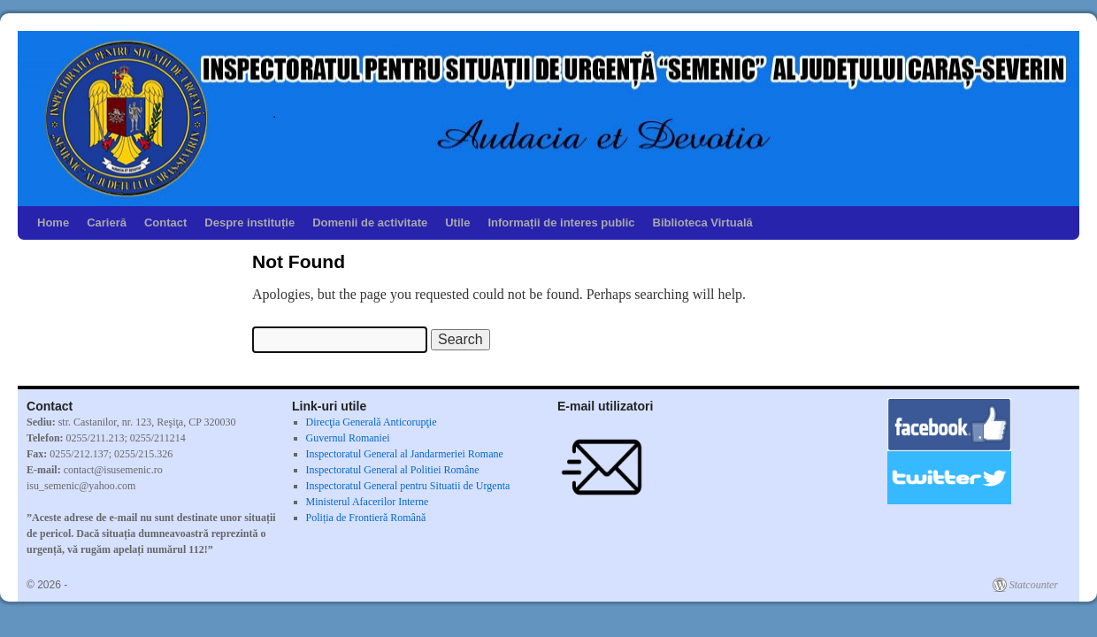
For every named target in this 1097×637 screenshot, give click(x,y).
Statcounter (1033, 585)
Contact (165, 222)
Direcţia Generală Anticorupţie (371, 422)
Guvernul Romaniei (348, 438)
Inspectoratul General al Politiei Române (392, 470)
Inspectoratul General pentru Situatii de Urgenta (408, 486)
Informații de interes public (560, 222)
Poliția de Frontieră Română (366, 517)
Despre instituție (249, 222)
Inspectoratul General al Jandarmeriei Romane (404, 454)
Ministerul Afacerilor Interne (367, 501)
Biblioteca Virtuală (703, 222)
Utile (457, 222)
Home (53, 222)
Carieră (107, 222)
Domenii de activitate (369, 222)
